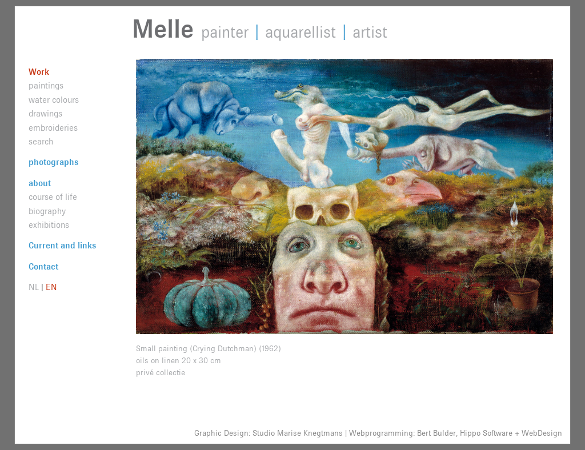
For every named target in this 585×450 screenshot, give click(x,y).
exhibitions (49, 225)
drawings (45, 114)
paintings (46, 86)
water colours (54, 100)
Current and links (62, 246)
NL (34, 287)
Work (39, 72)
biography (47, 211)
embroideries (53, 128)
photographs (53, 162)
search (41, 142)
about (40, 183)
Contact (43, 267)
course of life (53, 197)
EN (51, 287)
